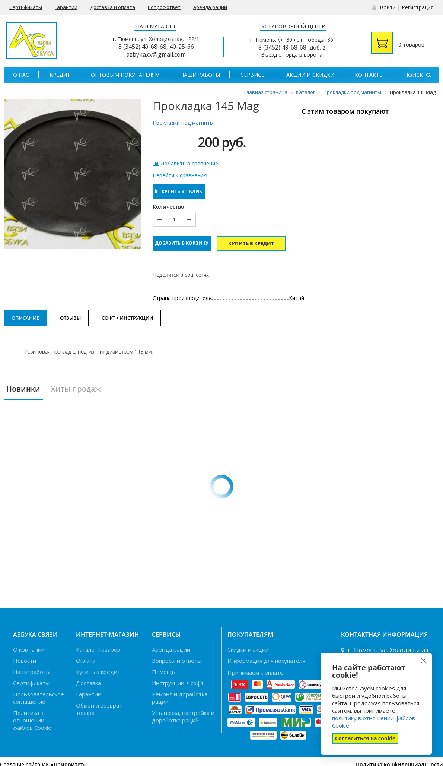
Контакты (369, 74)
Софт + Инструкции (127, 317)
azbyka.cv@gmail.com (156, 54)
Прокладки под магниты (183, 122)
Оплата (85, 660)
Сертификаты (25, 7)
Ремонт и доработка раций (179, 697)
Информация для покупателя (266, 660)
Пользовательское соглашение (38, 697)
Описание (25, 317)
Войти (388, 7)
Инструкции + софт (178, 683)
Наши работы (200, 74)
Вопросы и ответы (176, 660)
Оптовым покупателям (125, 74)
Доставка (88, 683)
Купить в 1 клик (178, 191)
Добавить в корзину (181, 243)
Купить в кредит (251, 243)
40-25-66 (181, 46)
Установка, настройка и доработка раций (183, 716)
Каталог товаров (98, 649)
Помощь (163, 671)
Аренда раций (210, 7)
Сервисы (253, 74)
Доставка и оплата (112, 7)
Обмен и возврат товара (99, 709)
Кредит (60, 74)
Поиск (417, 74)
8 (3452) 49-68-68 (142, 46)
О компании (29, 649)
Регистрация (418, 7)
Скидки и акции (248, 649)
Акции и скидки (310, 74)
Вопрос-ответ (164, 7)
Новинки (23, 389)
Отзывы (70, 317)
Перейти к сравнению (180, 175)
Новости (24, 660)
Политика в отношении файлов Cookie (32, 720)
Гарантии (66, 7)
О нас (21, 74)
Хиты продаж (76, 389)
